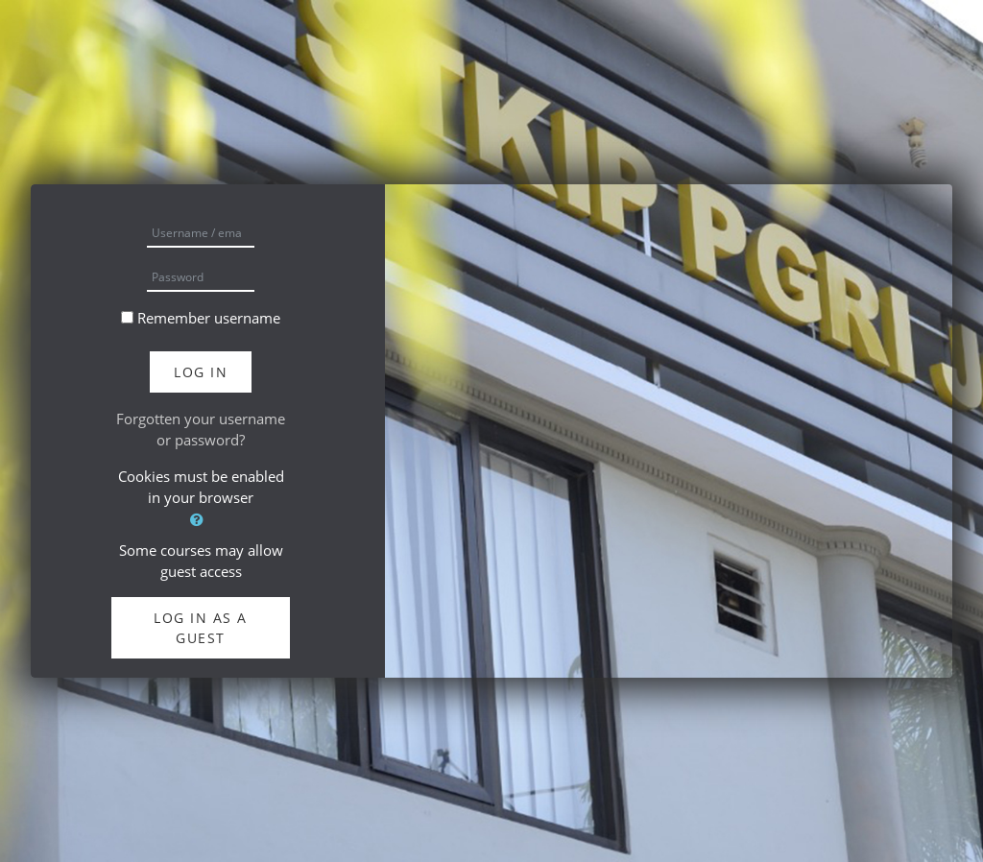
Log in (201, 372)
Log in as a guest (201, 628)
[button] (200, 520)
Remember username (208, 317)
